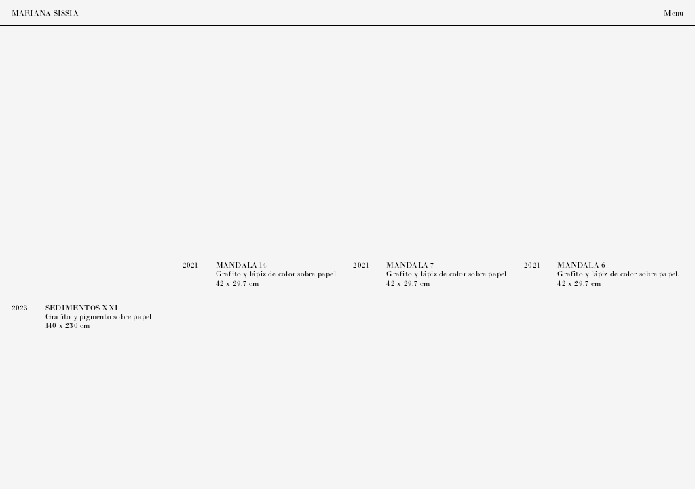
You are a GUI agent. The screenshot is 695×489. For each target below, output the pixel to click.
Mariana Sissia (45, 13)
